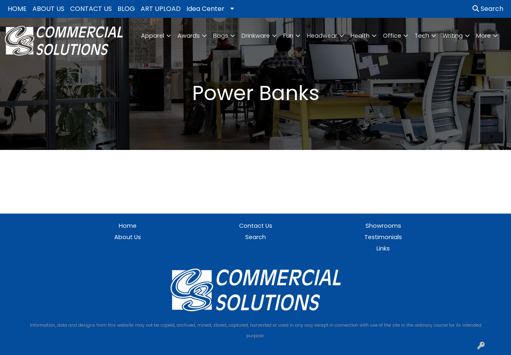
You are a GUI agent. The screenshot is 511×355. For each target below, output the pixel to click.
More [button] (483, 36)
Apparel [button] (152, 36)
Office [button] (392, 36)
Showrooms (383, 226)
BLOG (126, 8)
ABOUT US (48, 8)
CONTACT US (91, 8)
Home (128, 226)
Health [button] (360, 36)
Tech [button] (422, 36)
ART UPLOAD (161, 8)
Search (488, 8)
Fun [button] (288, 36)
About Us (127, 237)
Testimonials (383, 237)
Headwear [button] (322, 36)
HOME (17, 8)
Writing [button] (453, 36)
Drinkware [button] (256, 36)
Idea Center (205, 8)
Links (383, 248)
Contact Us (255, 226)
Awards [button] (188, 36)
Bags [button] (220, 36)
